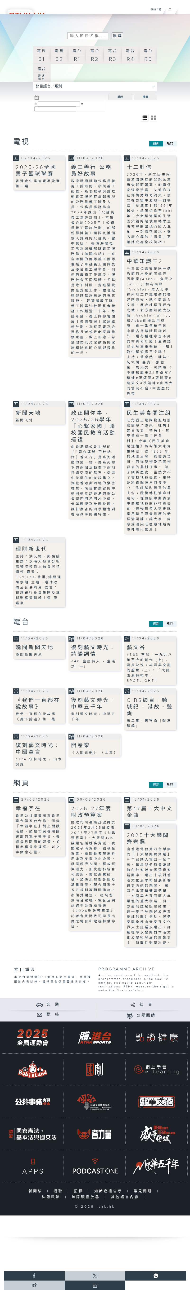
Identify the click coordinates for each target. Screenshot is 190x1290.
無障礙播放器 (87, 1197)
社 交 (146, 1004)
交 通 (53, 1004)
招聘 (59, 1191)
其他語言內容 (126, 1197)
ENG (153, 9)
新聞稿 (36, 1191)
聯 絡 (53, 1014)
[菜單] (183, 8)
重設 (120, 97)
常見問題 (144, 1191)
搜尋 (145, 97)
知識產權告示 (109, 1191)
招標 (80, 1191)
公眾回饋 (146, 1015)
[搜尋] (169, 8)
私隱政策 (52, 1197)
